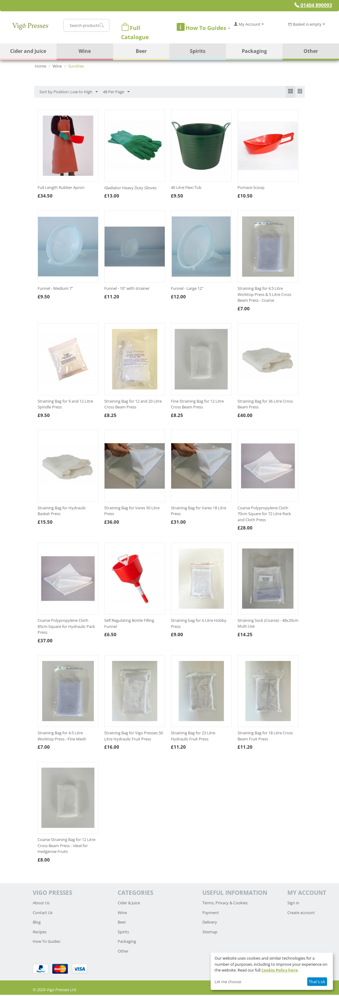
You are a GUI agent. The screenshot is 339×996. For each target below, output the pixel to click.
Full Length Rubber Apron (61, 189)
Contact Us (43, 914)
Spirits (197, 51)
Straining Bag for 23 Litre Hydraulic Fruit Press (193, 737)
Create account (301, 914)
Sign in (293, 904)
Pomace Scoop (251, 189)
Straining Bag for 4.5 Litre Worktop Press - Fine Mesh (62, 737)
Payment (210, 914)
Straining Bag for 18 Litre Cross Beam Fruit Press (265, 737)
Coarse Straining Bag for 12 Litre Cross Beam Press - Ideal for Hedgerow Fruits (66, 847)
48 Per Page (116, 92)
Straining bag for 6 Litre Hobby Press (199, 624)
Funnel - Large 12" (187, 290)
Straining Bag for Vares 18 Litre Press (198, 512)
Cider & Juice (129, 904)
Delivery (209, 923)
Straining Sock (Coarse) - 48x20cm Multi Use (268, 624)
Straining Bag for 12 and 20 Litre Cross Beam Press (133, 405)
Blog (37, 923)
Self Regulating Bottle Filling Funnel (129, 624)
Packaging (254, 51)
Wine (85, 51)
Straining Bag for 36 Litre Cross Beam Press (265, 405)
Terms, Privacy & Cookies (225, 904)
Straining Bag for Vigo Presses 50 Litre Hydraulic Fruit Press (133, 737)
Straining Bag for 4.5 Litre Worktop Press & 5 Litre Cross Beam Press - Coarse (264, 295)
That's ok (317, 981)
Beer (141, 51)
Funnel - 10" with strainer (126, 290)
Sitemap (209, 933)
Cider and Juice (28, 51)
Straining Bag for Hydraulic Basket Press (62, 512)
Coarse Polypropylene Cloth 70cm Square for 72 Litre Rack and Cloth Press (264, 515)
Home (40, 66)
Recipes (39, 933)
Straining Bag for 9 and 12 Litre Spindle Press (65, 405)
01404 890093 (313, 5)
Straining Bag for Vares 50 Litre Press (132, 512)
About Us (41, 904)
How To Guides (46, 943)
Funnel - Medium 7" (55, 290)
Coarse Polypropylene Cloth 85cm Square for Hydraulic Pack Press (66, 627)
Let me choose (228, 981)
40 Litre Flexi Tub (186, 189)
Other (311, 51)
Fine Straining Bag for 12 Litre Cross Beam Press (197, 405)
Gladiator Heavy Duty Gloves (130, 189)
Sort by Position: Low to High (68, 92)
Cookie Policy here (279, 970)
